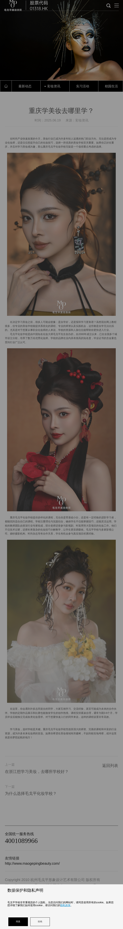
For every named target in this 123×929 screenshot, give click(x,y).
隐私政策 (65, 905)
